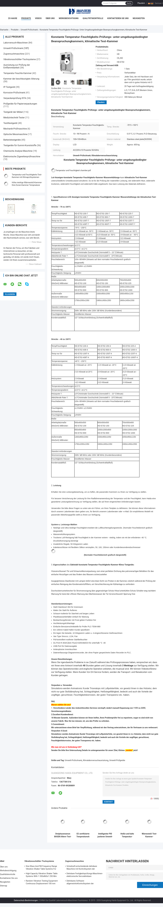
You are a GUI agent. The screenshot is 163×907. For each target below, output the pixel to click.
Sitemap (3, 886)
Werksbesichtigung (69, 18)
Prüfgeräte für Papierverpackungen (20, 103)
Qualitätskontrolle (93, 18)
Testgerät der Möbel (13, 112)
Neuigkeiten (139, 18)
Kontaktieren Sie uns (118, 18)
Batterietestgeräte (12, 140)
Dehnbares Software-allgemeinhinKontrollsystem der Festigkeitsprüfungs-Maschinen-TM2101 (84, 882)
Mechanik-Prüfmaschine (15, 128)
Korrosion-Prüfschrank (14, 92)
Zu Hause (12, 18)
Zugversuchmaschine (13, 54)
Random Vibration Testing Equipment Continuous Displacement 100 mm (42, 882)
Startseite (4, 30)
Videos (38, 18)
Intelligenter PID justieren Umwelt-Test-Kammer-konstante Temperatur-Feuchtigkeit (105, 835)
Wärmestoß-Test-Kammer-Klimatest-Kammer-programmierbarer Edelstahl (149, 835)
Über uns (50, 18)
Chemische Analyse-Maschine (17, 151)
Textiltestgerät (10, 123)
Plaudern (141, 3)
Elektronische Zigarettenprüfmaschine (21, 156)
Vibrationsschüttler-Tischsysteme (19, 59)
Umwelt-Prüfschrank (29, 30)
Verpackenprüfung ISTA (14, 98)
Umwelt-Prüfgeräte (117, 760)
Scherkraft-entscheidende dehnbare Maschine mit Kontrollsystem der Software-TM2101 (82, 868)
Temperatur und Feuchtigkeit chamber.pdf (73, 170)
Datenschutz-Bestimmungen (26, 900)
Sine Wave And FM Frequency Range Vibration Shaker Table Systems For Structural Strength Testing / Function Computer (42, 868)
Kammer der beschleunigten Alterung (21, 78)
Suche (129, 3)
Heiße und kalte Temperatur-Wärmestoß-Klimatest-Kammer (127, 835)
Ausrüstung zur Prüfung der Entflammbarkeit (16, 66)
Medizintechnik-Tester (14, 117)
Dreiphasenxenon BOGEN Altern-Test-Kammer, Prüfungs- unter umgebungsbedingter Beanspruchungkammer (63, 835)
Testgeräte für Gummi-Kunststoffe (19, 145)
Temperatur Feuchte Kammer (17, 73)
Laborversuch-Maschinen (15, 42)
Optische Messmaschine (15, 134)
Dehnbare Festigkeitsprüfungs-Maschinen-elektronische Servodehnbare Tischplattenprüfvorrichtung (85, 875)
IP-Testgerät (9, 87)
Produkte (26, 18)
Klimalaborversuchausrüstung (95, 760)
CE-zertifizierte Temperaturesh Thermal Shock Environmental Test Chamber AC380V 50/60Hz (83, 835)
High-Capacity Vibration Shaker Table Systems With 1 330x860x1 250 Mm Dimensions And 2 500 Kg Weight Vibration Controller (41, 875)
